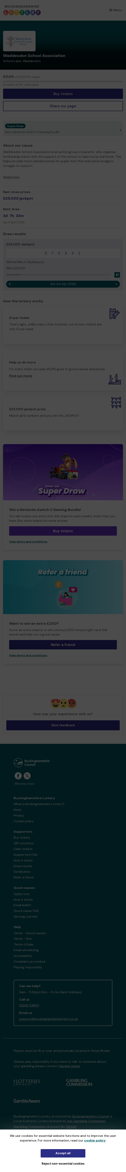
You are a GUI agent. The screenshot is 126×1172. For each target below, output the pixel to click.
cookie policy (95, 1140)
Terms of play (24, 944)
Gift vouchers (24, 843)
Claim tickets (23, 849)
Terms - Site (23, 938)
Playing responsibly (28, 967)
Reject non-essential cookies (63, 1163)
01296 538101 (29, 1005)
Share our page (63, 106)
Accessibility (23, 956)
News (18, 810)
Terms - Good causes (30, 933)
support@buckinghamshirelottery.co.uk (48, 1019)
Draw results (23, 866)
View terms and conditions (28, 541)
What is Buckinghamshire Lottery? (39, 804)
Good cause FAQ (26, 911)
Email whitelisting (26, 950)
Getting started (25, 916)
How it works (23, 860)
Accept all (63, 1153)
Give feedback (63, 725)
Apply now (21, 894)
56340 (71, 1127)
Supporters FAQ (25, 854)
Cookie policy (24, 821)
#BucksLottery (25, 783)
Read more (11, 177)
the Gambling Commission (86, 1121)
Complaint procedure (30, 961)
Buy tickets (63, 93)
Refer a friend (63, 644)
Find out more (20, 376)
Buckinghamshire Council (90, 1116)
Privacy (19, 815)
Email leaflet (22, 905)
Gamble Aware (69, 1066)
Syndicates (22, 871)
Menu (115, 10)
